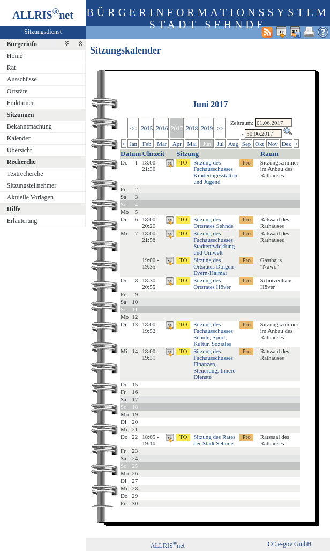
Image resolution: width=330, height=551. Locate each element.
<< (133, 128)
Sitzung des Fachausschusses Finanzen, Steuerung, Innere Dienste (214, 364)
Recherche (21, 162)
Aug (233, 143)
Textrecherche (25, 173)
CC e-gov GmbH (290, 544)
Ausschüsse (22, 79)
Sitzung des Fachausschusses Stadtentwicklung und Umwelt (214, 243)
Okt (259, 143)
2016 (162, 128)
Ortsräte (17, 91)
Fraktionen (21, 103)
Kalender (19, 138)
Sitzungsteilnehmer (32, 185)
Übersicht (19, 150)
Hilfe (13, 209)
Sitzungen (20, 114)
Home (14, 55)
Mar (162, 143)
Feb (147, 143)
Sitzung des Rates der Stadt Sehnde (214, 440)
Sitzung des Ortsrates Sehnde (213, 222)
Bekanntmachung (29, 126)
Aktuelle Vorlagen (30, 197)
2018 (192, 128)
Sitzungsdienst (43, 31)
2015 (147, 128)
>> (220, 128)
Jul (220, 143)
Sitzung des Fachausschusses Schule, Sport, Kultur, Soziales (213, 334)
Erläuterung (22, 221)
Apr (177, 143)
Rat (11, 67)
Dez (286, 143)
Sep (246, 143)
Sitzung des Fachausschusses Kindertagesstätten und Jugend (215, 172)
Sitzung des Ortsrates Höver (212, 283)
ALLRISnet (168, 545)
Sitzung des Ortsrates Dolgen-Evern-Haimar (214, 266)
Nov (273, 143)
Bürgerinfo (21, 44)
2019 (207, 128)
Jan (133, 143)
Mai (192, 143)
